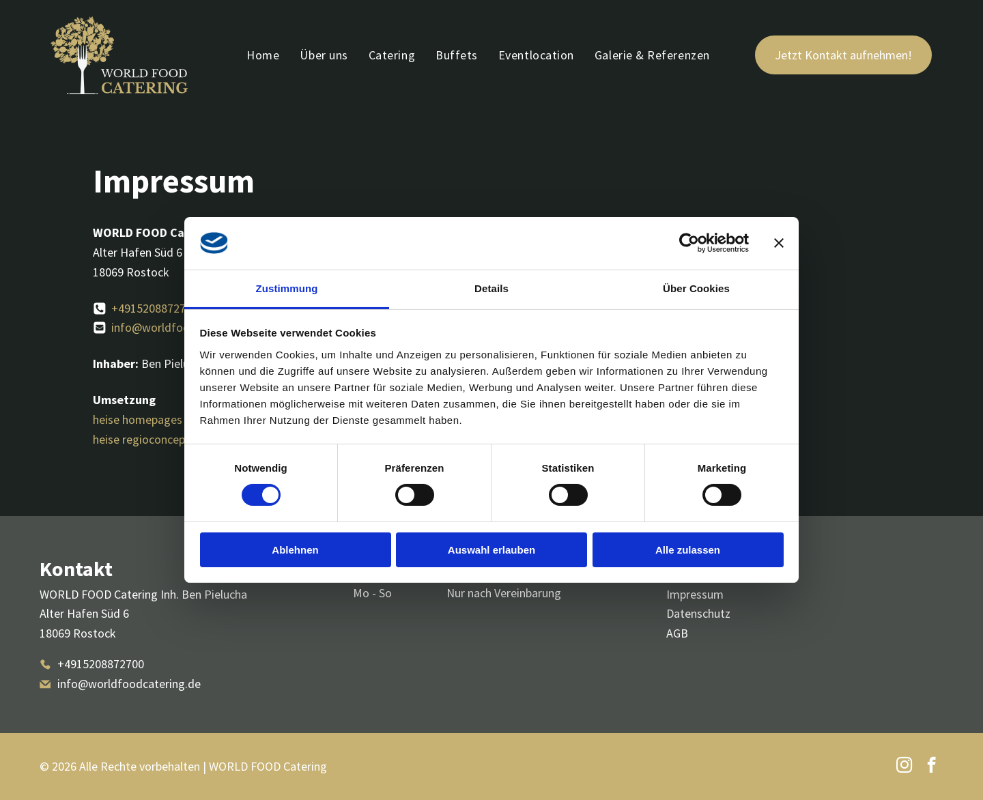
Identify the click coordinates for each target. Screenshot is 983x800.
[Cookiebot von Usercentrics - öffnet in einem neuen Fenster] (689, 243)
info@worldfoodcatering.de (183, 327)
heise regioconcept (141, 439)
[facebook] (931, 766)
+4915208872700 (154, 308)
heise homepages (137, 419)
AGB (677, 633)
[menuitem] (262, 55)
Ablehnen (295, 549)
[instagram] (904, 766)
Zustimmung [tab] (287, 288)
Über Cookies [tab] (696, 288)
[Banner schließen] (779, 243)
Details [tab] (491, 288)
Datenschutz (698, 613)
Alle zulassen (687, 549)
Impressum (695, 594)
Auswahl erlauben (491, 549)
